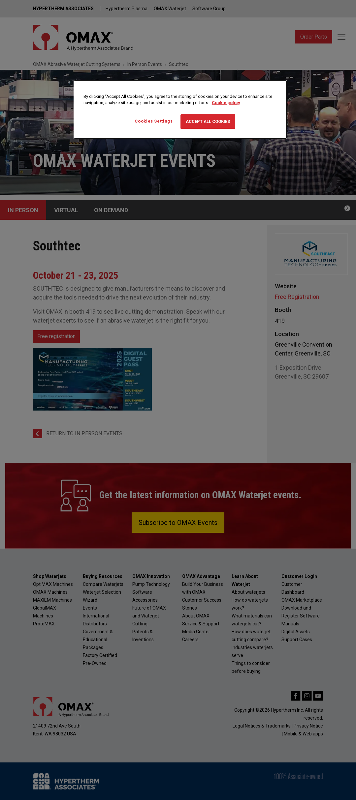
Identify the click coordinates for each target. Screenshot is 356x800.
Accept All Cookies (208, 121)
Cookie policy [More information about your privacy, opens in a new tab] (226, 102)
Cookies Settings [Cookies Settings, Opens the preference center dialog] (154, 121)
